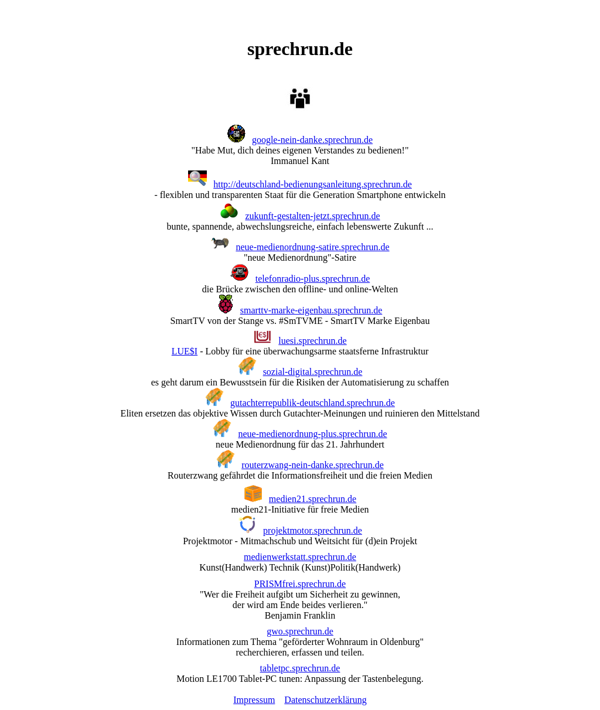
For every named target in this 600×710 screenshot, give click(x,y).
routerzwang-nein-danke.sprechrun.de (312, 465)
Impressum (254, 700)
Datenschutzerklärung (325, 700)
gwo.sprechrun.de (300, 631)
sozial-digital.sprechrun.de (313, 372)
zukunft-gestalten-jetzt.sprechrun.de (312, 216)
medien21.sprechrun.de (312, 499)
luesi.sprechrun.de (312, 341)
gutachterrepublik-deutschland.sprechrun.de (312, 403)
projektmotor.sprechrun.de (312, 530)
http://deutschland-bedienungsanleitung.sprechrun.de (312, 184)
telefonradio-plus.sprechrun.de (312, 279)
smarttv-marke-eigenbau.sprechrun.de (311, 310)
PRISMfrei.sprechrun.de (300, 584)
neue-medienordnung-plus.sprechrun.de (312, 434)
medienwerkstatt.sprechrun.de (300, 557)
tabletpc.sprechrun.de (300, 668)
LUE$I (184, 351)
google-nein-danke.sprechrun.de (312, 140)
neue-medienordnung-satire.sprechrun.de (312, 247)
